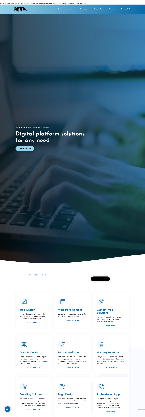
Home (59, 9)
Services (84, 9)
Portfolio (112, 9)
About (71, 9)
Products (99, 9)
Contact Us (125, 9)
